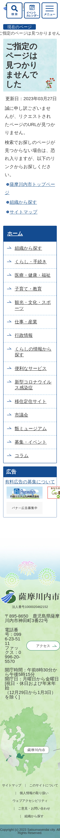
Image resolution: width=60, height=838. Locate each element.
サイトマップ (23, 211)
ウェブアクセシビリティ (30, 800)
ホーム (15, 233)
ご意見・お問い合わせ (34, 808)
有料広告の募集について (30, 481)
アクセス (43, 646)
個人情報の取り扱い (34, 793)
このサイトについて (43, 785)
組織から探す (23, 202)
